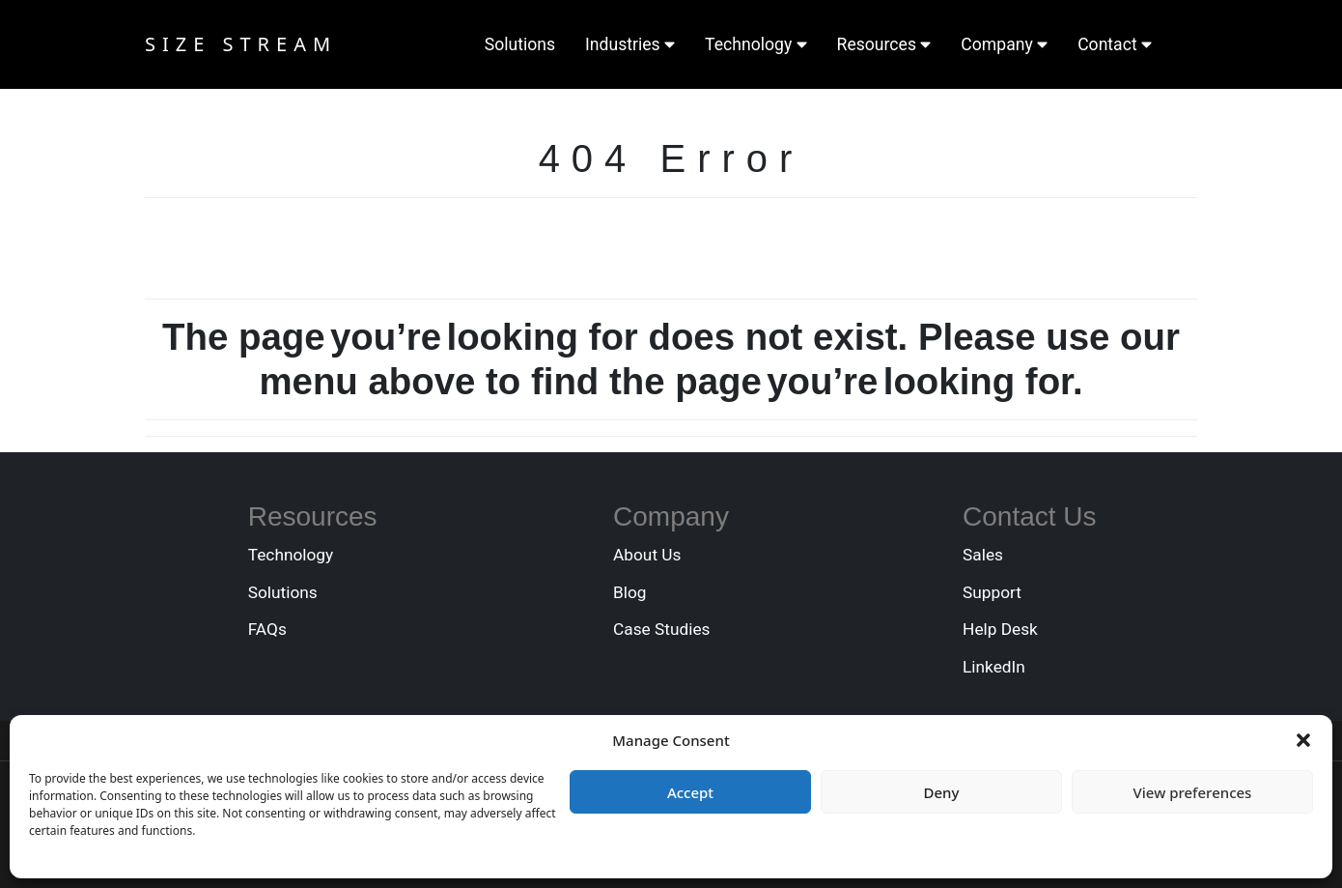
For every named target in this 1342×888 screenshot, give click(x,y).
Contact (1114, 44)
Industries (630, 44)
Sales (983, 554)
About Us (647, 554)
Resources (884, 44)
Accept (690, 792)
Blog (630, 592)
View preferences (1192, 792)
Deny (942, 792)
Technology (756, 44)
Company (1004, 44)
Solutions (520, 44)
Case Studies (661, 629)
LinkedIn (994, 666)
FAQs (267, 629)
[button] (1303, 740)
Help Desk (1000, 629)
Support (992, 592)
